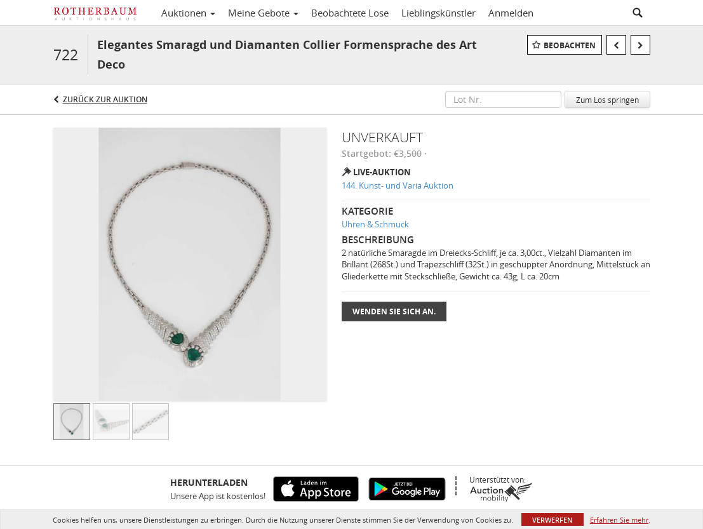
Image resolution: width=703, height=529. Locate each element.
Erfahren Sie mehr (619, 520)
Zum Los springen (607, 100)
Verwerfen (552, 520)
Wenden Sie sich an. (394, 311)
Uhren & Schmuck (375, 224)
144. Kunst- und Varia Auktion (397, 185)
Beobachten (570, 45)
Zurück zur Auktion (105, 99)
